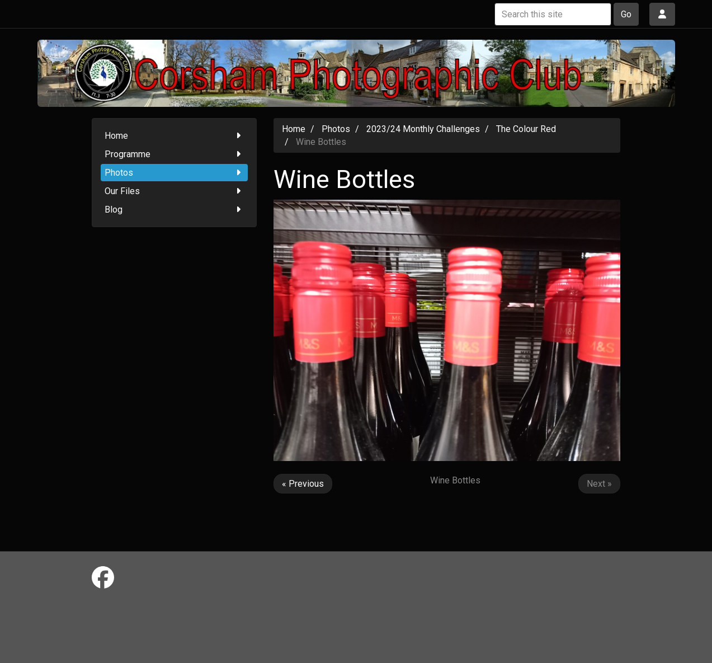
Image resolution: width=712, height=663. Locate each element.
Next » (599, 483)
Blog (174, 209)
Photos (174, 172)
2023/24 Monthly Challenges (423, 129)
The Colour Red (526, 129)
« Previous (303, 483)
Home (174, 135)
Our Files (174, 191)
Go (626, 14)
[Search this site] (552, 14)
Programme (174, 154)
